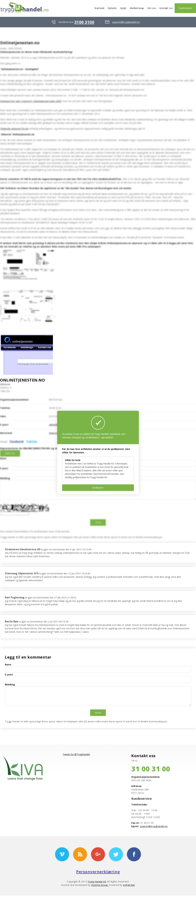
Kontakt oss (166, 8)
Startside (99, 8)
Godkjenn (98, 487)
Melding (5, 478)
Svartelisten (185, 8)
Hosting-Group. (100, 885)
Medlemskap (137, 8)
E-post (4, 468)
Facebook (17, 441)
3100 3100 (84, 22)
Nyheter (112, 8)
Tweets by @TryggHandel (76, 754)
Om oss (151, 8)
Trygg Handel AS (97, 881)
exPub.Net (129, 885)
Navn (3, 458)
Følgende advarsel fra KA (14, 128)
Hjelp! (123, 8)
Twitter (31, 441)
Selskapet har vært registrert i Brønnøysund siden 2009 (30, 101)
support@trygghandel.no (126, 22)
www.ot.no (54, 433)
